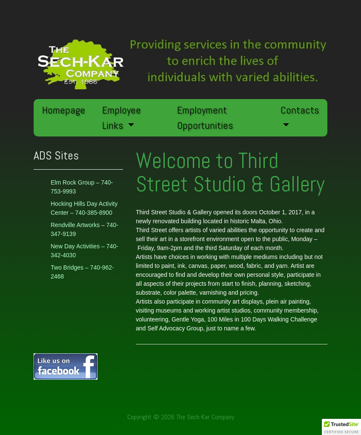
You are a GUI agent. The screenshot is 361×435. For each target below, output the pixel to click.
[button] (341, 427)
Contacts (300, 110)
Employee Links (121, 117)
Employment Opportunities (205, 117)
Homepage (63, 110)
